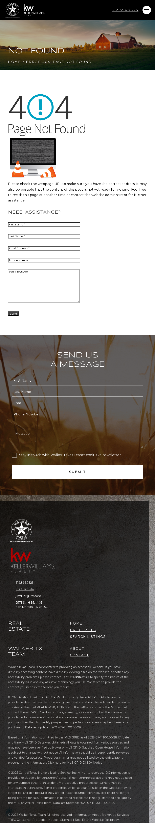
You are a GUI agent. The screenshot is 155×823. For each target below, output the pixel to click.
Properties (83, 630)
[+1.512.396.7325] (125, 10)
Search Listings (88, 637)
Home (76, 623)
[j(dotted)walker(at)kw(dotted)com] (35, 596)
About (77, 649)
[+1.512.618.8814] (35, 589)
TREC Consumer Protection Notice (33, 820)
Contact (79, 655)
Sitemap (66, 820)
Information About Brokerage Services (101, 815)
